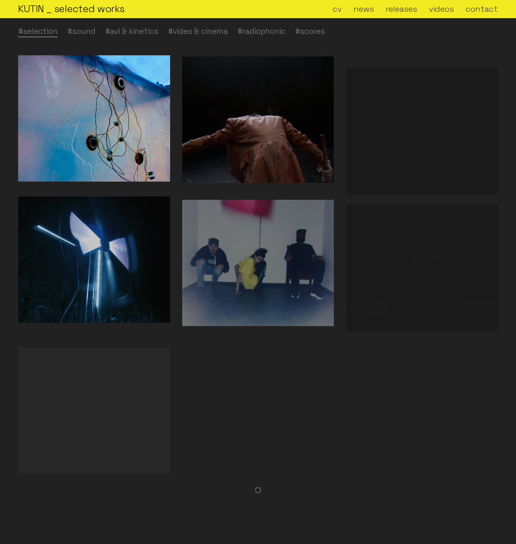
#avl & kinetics (131, 31)
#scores (310, 31)
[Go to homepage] (71, 9)
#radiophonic (261, 31)
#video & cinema (198, 31)
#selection (38, 31)
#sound (81, 31)
